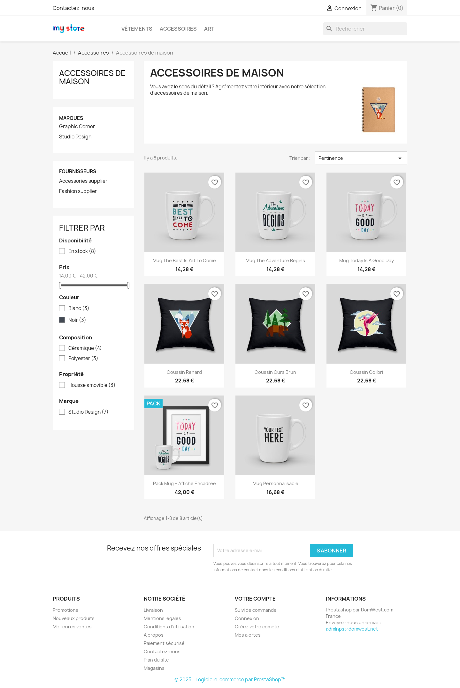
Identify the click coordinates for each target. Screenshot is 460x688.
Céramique (85, 348)
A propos (154, 635)
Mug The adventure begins (275, 260)
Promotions (65, 610)
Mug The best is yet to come (184, 260)
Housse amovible (92, 385)
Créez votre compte (257, 627)
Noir (77, 320)
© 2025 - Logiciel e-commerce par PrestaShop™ (230, 679)
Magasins (154, 668)
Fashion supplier (78, 191)
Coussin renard (184, 372)
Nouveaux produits (74, 618)
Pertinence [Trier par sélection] (361, 158)
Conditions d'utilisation (169, 627)
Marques (71, 118)
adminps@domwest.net (352, 629)
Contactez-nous (73, 7)
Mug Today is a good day (366, 260)
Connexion (247, 618)
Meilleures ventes (72, 627)
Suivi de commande (256, 610)
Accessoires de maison (92, 77)
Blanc (78, 308)
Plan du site (156, 660)
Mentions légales (162, 618)
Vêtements (136, 28)
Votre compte (255, 598)
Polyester (83, 358)
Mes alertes (248, 635)
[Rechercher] (365, 28)
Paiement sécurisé (164, 643)
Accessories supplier (83, 181)
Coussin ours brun (275, 372)
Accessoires (178, 28)
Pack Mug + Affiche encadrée (184, 483)
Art (209, 28)
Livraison (153, 610)
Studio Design (75, 137)
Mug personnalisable (275, 483)
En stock (82, 251)
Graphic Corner (77, 126)
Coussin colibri (366, 372)
